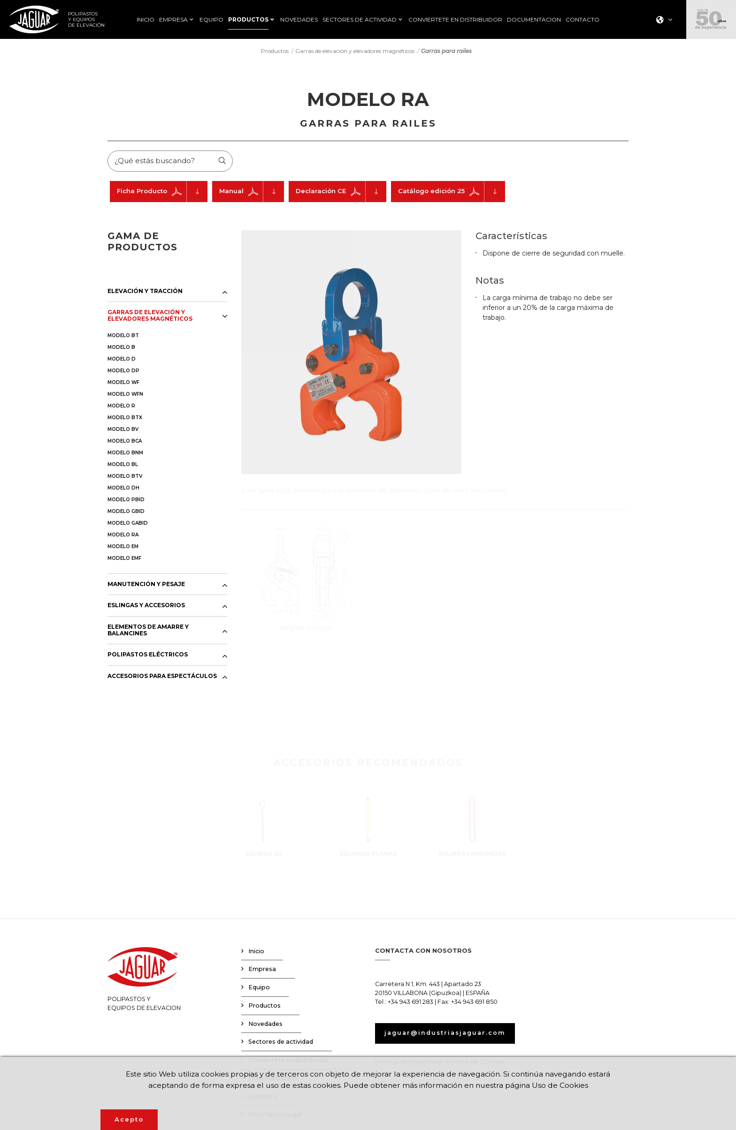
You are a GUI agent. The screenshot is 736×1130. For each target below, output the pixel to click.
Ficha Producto (162, 192)
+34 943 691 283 (410, 1002)
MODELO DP (123, 372)
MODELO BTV (124, 477)
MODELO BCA (124, 442)
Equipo (259, 988)
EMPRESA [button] (173, 20)
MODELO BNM (125, 454)
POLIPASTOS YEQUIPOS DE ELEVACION (144, 980)
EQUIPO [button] (211, 20)
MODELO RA (122, 536)
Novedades (265, 1024)
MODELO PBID (126, 500)
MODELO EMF (124, 559)
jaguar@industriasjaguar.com (447, 1034)
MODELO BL (122, 465)
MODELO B (121, 348)
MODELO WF (123, 383)
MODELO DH (123, 489)
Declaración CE (341, 192)
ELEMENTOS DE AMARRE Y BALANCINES (148, 631)
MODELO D (121, 360)
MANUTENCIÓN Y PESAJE (146, 585)
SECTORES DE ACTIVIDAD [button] (359, 20)
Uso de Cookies (564, 1084)
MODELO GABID (127, 524)
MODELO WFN (125, 395)
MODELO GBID (126, 512)
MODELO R (121, 407)
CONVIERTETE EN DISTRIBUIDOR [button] (455, 20)
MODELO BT (123, 336)
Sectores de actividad (280, 1043)
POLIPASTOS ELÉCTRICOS (147, 656)
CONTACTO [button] (582, 20)
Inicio (256, 952)
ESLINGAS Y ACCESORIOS (146, 606)
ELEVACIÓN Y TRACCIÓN (145, 292)
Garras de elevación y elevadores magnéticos (354, 50)
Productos (275, 50)
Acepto (129, 1119)
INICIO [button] (145, 20)
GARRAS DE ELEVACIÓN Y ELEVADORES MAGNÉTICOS (149, 316)
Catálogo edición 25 (451, 192)
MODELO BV (122, 430)
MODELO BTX (124, 418)
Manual (251, 192)
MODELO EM (122, 547)
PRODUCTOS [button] (248, 20)
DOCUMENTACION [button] (534, 20)
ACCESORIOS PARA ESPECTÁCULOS (162, 677)
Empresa (262, 970)
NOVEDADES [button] (299, 20)
